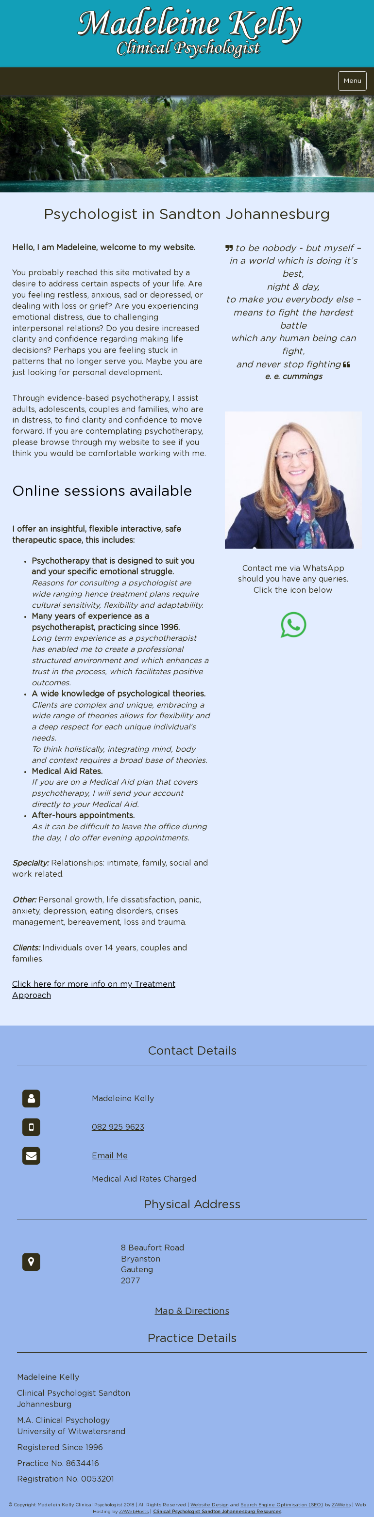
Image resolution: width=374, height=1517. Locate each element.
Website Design (209, 1505)
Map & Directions (192, 1311)
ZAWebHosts (134, 1512)
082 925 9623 (118, 1127)
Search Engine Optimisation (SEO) (281, 1505)
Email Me (110, 1156)
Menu (352, 81)
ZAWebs (341, 1505)
